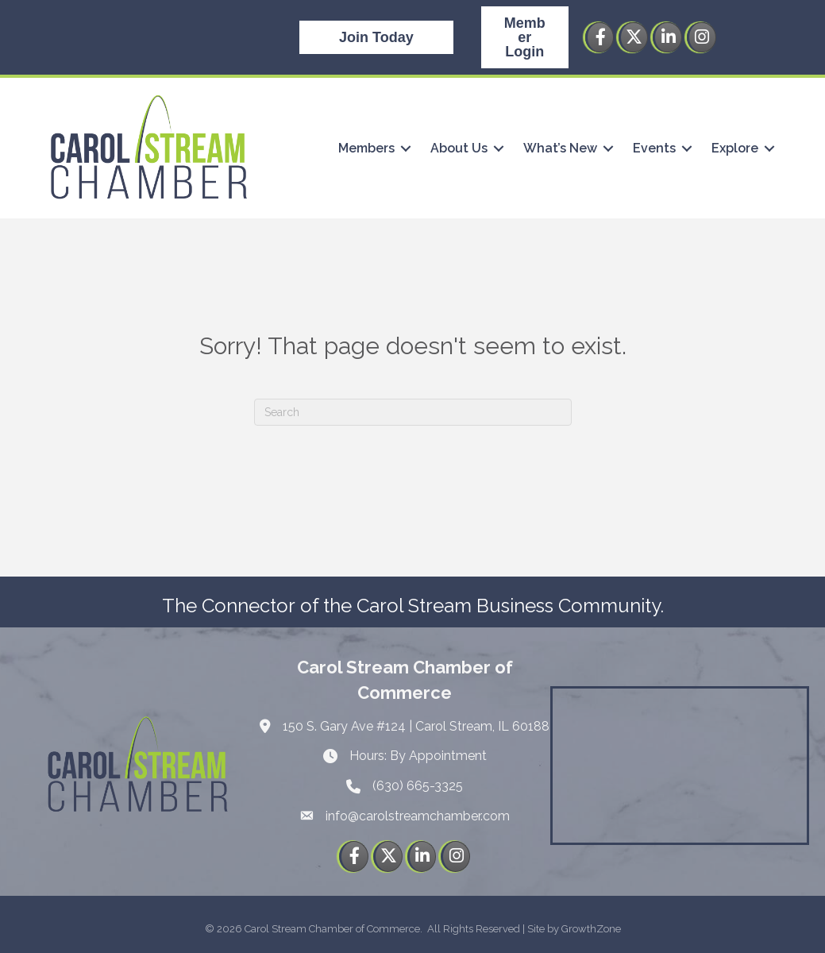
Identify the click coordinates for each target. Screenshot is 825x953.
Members (365, 148)
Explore (734, 148)
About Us (458, 148)
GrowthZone (591, 929)
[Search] (413, 412)
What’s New (559, 148)
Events (653, 148)
